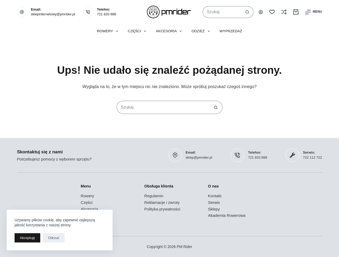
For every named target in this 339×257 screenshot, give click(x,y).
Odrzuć (53, 238)
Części (138, 31)
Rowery (108, 31)
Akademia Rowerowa (227, 215)
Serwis (214, 202)
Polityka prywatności (162, 209)
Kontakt (214, 196)
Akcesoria (170, 31)
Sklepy (214, 209)
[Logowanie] (261, 12)
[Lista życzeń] (272, 12)
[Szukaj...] (222, 12)
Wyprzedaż (231, 31)
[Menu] (313, 12)
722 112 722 (312, 157)
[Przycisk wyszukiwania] (247, 12)
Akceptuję (27, 238)
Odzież (201, 31)
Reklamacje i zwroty (162, 202)
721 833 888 (106, 14)
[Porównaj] (284, 12)
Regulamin (153, 196)
